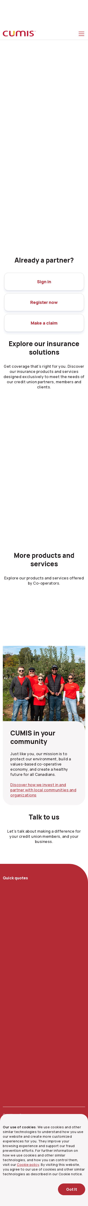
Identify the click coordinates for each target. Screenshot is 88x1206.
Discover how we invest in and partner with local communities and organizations (43, 790)
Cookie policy (28, 1164)
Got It (71, 1189)
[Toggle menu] (82, 33)
